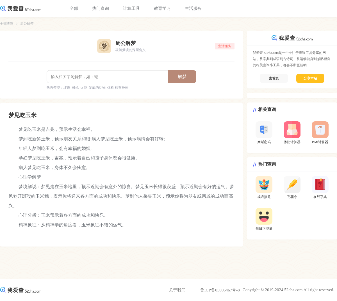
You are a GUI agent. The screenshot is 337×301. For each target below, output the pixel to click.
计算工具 (131, 8)
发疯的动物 (97, 88)
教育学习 (162, 8)
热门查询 (100, 8)
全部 (74, 8)
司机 (75, 88)
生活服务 (193, 8)
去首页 (274, 78)
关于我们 (177, 290)
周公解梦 (27, 24)
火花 (83, 88)
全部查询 (6, 24)
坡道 (66, 88)
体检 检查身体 (117, 88)
